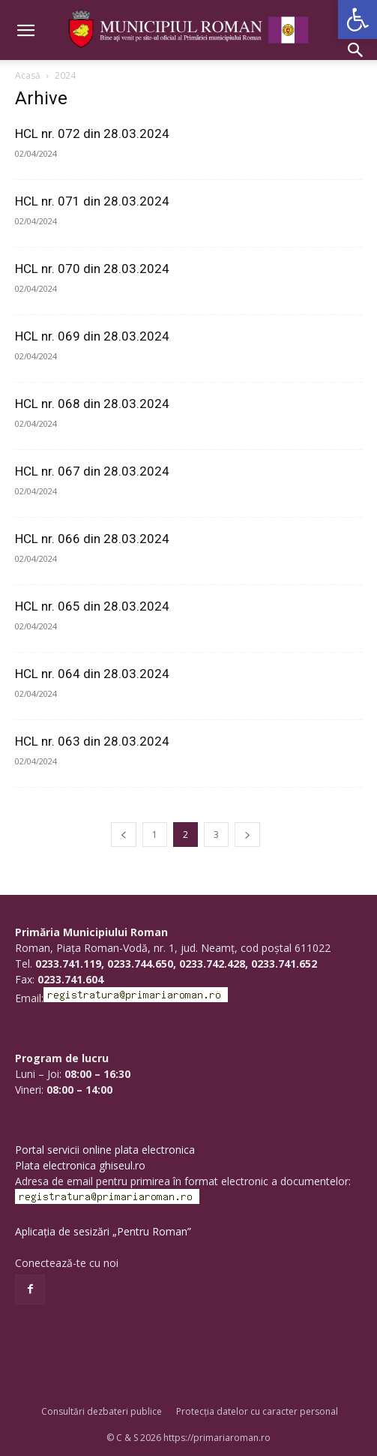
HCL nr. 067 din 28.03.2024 (92, 471)
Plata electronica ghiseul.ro (80, 1165)
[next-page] (247, 834)
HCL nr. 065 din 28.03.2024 (92, 606)
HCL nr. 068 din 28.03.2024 (92, 403)
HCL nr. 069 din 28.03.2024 (92, 336)
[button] (357, 19)
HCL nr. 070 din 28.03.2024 (92, 268)
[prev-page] (123, 834)
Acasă (27, 75)
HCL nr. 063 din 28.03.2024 (92, 741)
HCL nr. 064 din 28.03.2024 (92, 673)
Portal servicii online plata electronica (105, 1149)
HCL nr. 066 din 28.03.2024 (92, 538)
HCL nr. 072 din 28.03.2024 (92, 133)
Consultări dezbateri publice (101, 1411)
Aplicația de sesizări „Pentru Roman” (103, 1231)
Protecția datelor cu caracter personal (257, 1411)
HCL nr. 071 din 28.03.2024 (92, 201)
